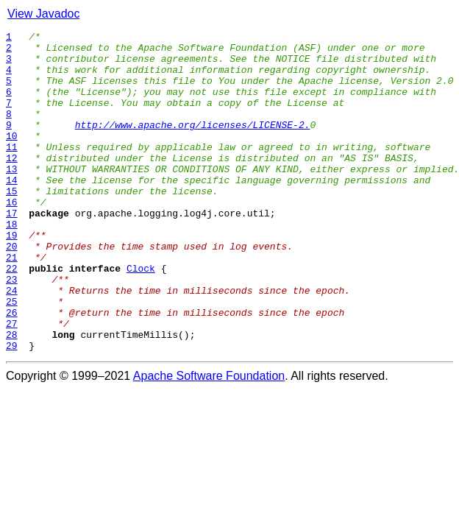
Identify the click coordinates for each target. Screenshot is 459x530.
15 (12, 223)
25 (12, 356)
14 (12, 210)
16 (12, 237)
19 (12, 276)
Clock (141, 316)
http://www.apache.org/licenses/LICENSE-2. (192, 144)
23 (12, 329)
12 (12, 184)
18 (12, 263)
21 (12, 303)
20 (12, 290)
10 (12, 157)
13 (12, 197)
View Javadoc (43, 13)
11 (12, 170)
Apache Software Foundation (209, 440)
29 (12, 409)
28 (12, 396)
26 (12, 369)
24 (12, 343)
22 (12, 316)
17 (12, 250)
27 (12, 382)
